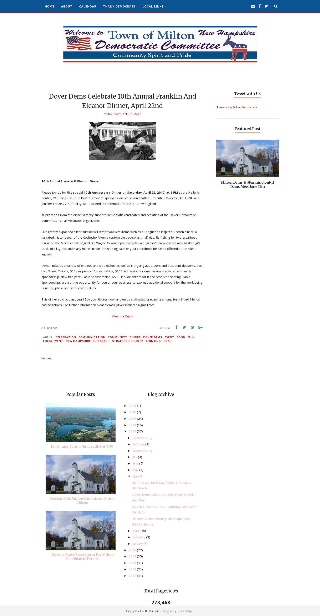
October (138, 444)
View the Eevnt (122, 316)
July (135, 457)
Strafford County (127, 341)
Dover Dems (152, 337)
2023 (133, 405)
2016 (133, 550)
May (135, 470)
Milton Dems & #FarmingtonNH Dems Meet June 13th (247, 184)
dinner (135, 337)
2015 (133, 556)
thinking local (158, 341)
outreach (101, 341)
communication (91, 337)
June (135, 463)
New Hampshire (78, 341)
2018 (133, 425)
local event (53, 341)
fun (191, 337)
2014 (133, 563)
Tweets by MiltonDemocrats (237, 107)
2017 (133, 431)
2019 (133, 418)
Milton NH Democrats (149, 610)
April (135, 476)
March (137, 530)
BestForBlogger (185, 610)
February (139, 537)
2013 (133, 569)
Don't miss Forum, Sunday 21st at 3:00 (82, 446)
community (117, 337)
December (140, 438)
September (140, 450)
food (181, 337)
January (138, 543)
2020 (133, 412)
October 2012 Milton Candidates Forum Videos (82, 500)
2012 (133, 575)
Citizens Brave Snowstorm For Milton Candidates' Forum (82, 556)
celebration (66, 337)
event (169, 337)
